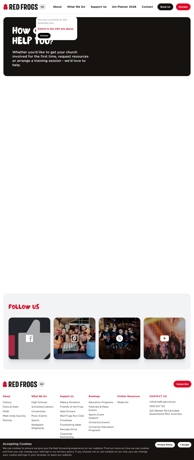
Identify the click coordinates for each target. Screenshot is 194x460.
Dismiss (44, 35)
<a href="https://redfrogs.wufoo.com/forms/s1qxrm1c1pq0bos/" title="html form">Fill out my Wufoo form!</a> (97, 184)
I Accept (184, 444)
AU (42, 6)
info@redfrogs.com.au (162, 401)
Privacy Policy (164, 444)
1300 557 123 (157, 406)
